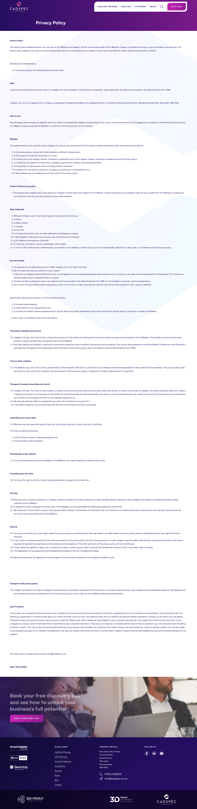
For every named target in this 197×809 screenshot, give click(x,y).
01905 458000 (113, 774)
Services (126, 7)
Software (140, 7)
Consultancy (60, 766)
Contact (58, 785)
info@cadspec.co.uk (115, 778)
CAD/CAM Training (107, 7)
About (153, 7)
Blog (56, 780)
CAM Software (61, 757)
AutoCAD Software (63, 761)
